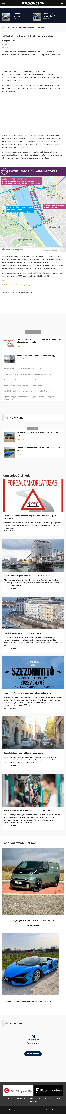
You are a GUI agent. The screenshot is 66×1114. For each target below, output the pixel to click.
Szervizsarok (33, 1101)
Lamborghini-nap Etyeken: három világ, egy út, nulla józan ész (38, 448)
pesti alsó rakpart (16, 285)
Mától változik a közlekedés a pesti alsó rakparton (28, 28)
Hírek (8, 28)
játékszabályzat (50, 1110)
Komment (8, 47)
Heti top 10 (33, 428)
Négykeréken (21, 454)
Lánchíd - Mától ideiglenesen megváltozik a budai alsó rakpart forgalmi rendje (39, 340)
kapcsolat (8, 1110)
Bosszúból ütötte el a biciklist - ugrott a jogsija (23, 385)
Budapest (7, 285)
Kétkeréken (10, 1098)
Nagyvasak (20, 439)
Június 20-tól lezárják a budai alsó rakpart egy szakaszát (36, 357)
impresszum (29, 1110)
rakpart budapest (32, 285)
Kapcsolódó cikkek (33, 332)
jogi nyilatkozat (18, 1110)
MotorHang (16, 417)
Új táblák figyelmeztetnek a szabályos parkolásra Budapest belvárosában (29, 398)
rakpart (24, 285)
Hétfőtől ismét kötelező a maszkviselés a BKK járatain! (27, 391)
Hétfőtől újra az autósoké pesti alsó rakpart (22, 368)
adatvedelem (39, 1110)
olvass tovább (10, 531)
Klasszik (32, 1098)
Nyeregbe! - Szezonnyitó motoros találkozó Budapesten (27, 374)
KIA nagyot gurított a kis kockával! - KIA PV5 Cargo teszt (37, 433)
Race (51, 1098)
